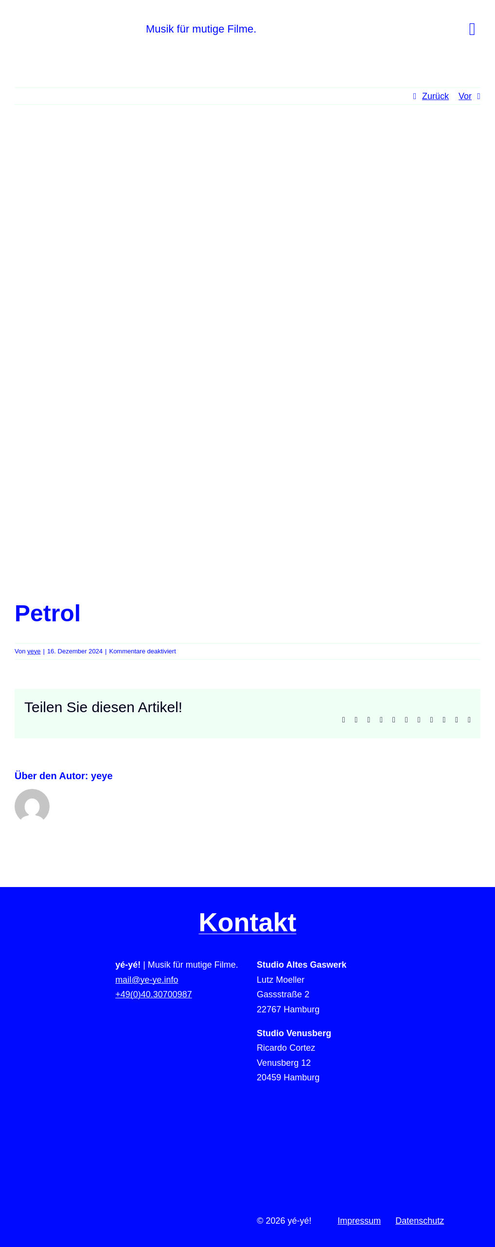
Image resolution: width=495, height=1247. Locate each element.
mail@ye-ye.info (146, 980)
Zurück (435, 96)
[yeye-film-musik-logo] (104, 24)
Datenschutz (419, 1221)
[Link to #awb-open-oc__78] (472, 29)
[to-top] (427, 1059)
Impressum (359, 1221)
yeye (33, 651)
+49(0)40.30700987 (153, 994)
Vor (465, 96)
